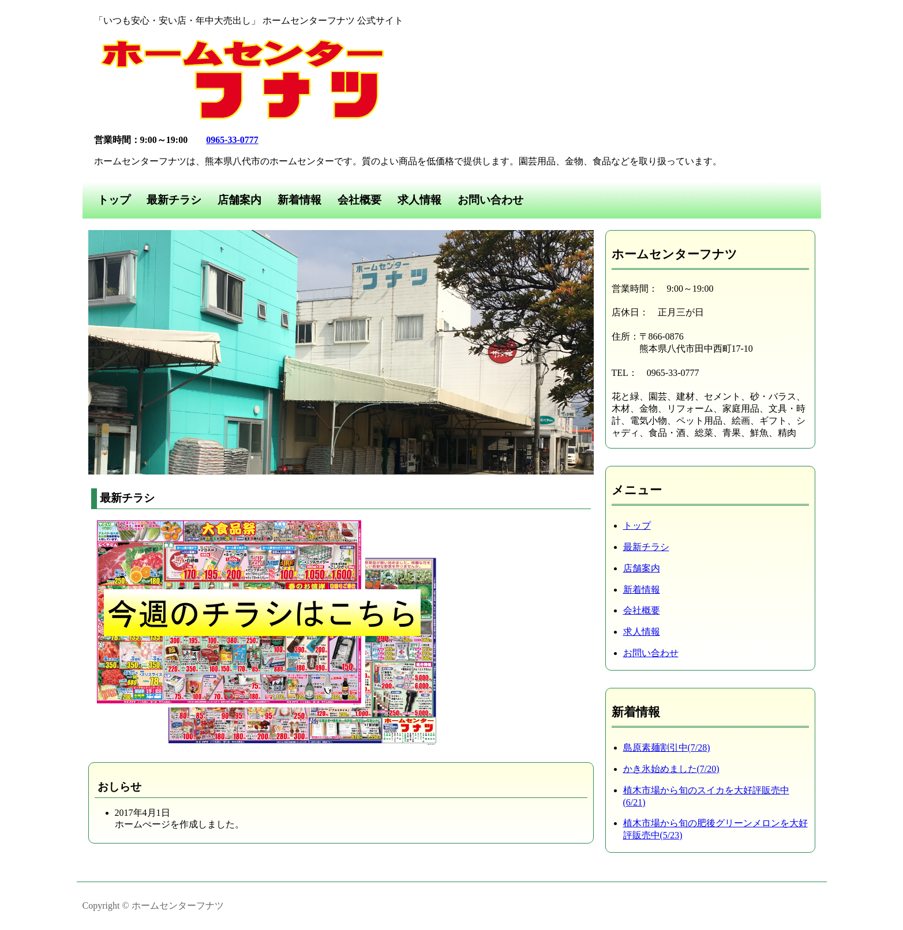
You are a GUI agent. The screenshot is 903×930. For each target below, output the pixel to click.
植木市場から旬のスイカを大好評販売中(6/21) (706, 796)
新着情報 (299, 200)
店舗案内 (239, 200)
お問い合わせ (490, 200)
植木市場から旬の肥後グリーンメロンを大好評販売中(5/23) (715, 829)
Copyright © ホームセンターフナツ (153, 905)
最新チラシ (174, 200)
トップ (114, 200)
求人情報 (419, 200)
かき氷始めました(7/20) (671, 769)
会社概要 (359, 200)
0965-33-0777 (232, 140)
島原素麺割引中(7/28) (666, 747)
